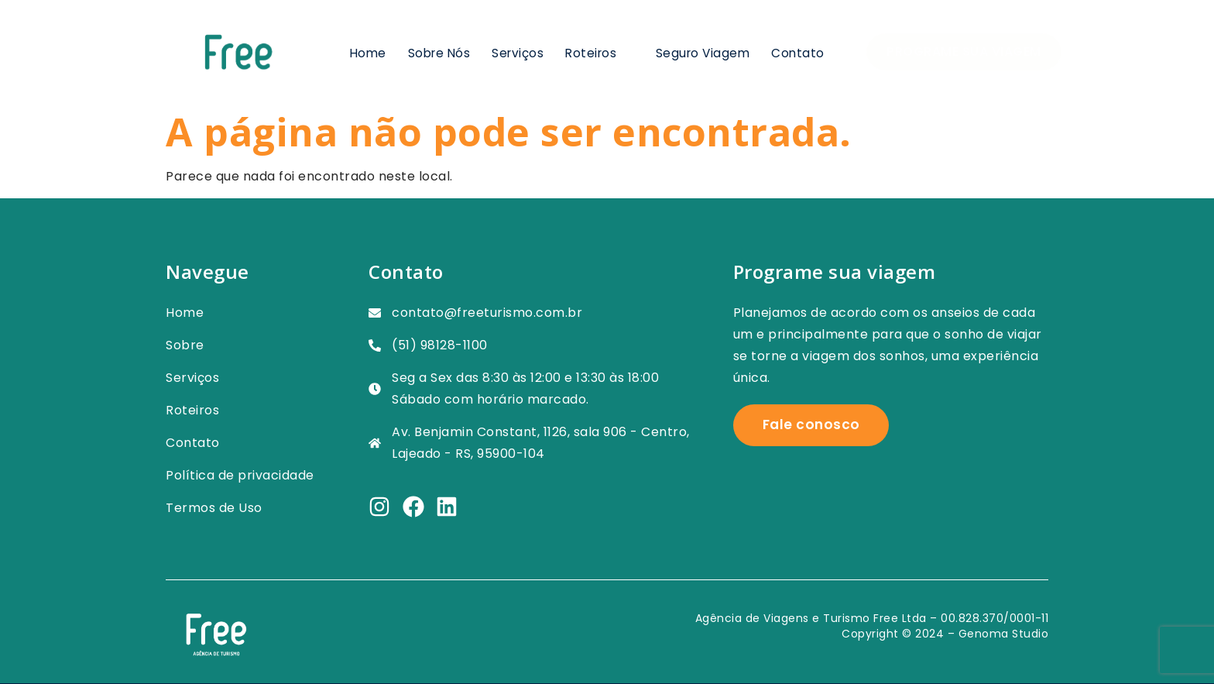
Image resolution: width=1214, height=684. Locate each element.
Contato (797, 51)
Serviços (513, 51)
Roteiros (596, 51)
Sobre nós (433, 51)
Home (360, 51)
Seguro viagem (701, 51)
